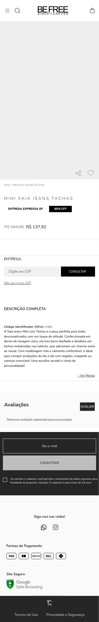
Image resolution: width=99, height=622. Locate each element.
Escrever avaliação (87, 406)
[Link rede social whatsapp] (43, 527)
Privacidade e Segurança (65, 614)
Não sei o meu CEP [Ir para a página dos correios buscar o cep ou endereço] (17, 283)
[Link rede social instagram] (55, 527)
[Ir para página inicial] (7, 185)
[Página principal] (53, 10)
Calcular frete (78, 272)
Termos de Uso (26, 614)
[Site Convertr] (50, 603)
